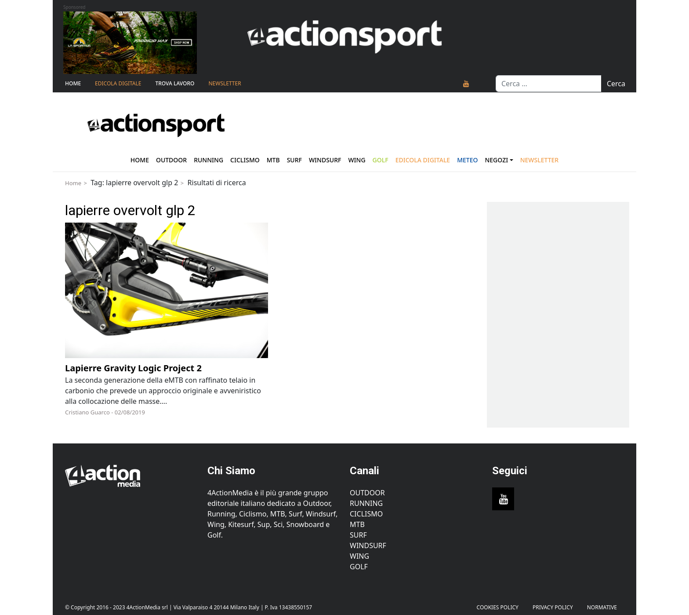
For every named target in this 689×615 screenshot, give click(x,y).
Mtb (273, 160)
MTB (357, 524)
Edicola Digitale (118, 83)
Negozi (496, 160)
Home (73, 83)
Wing (356, 160)
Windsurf (325, 160)
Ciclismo (245, 160)
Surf (294, 160)
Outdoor (171, 160)
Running (208, 160)
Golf (359, 566)
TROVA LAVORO (174, 83)
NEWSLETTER (224, 83)
